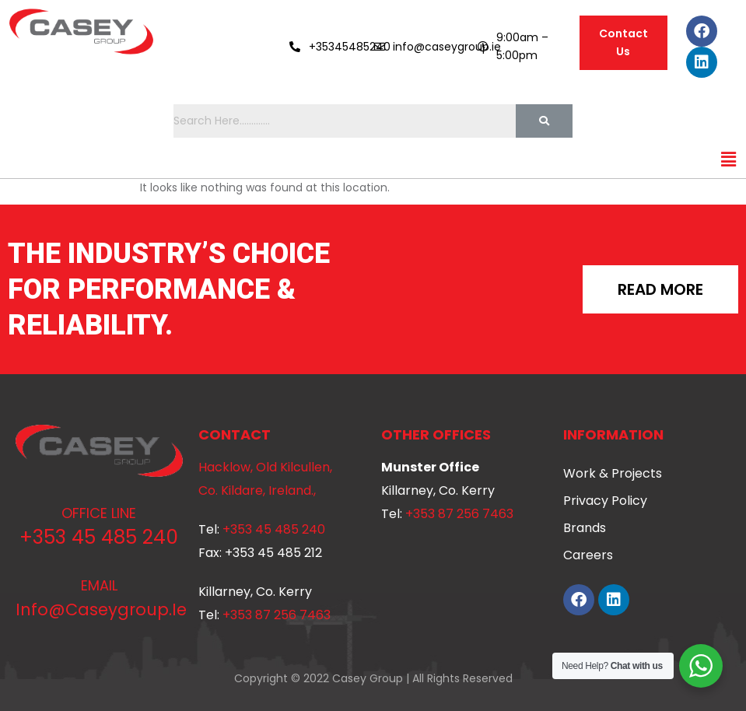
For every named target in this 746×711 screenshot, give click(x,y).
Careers (588, 555)
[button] (729, 159)
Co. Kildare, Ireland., (257, 490)
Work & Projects (612, 473)
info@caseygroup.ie (101, 609)
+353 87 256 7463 (276, 615)
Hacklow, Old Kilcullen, (265, 467)
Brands (584, 528)
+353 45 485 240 (98, 537)
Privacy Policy (605, 501)
